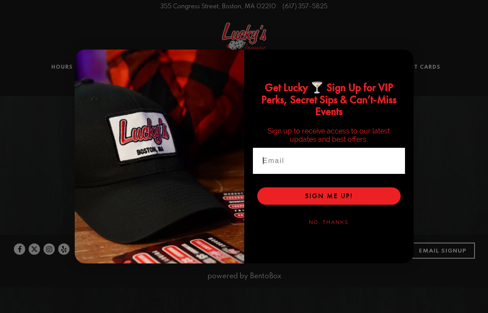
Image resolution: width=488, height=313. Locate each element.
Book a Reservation (280, 267)
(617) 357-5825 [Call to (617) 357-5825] (305, 6)
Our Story (382, 267)
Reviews (222, 267)
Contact (340, 267)
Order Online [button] (239, 93)
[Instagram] (49, 265)
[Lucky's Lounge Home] (244, 51)
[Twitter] (34, 265)
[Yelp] (64, 265)
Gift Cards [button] (422, 93)
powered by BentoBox (244, 293)
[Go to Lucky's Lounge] (218, 7)
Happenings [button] (292, 93)
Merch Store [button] (372, 93)
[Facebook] (19, 265)
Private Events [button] (181, 93)
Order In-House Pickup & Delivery (243, 197)
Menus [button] (135, 93)
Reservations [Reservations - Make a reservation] (247, 107)
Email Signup (442, 267)
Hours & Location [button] (82, 93)
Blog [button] (332, 93)
